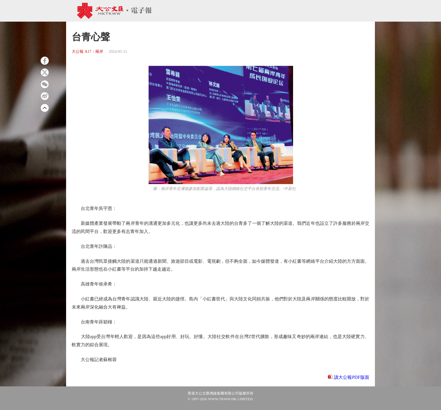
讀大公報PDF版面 (351, 377)
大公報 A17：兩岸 (87, 51)
